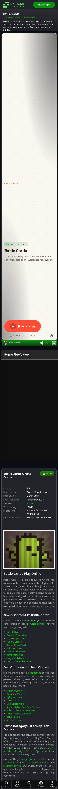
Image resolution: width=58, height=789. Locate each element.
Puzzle (30, 590)
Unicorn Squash (14, 735)
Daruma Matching (16, 738)
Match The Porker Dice (18, 748)
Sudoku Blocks (14, 728)
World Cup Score (15, 725)
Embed (47, 560)
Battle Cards (12, 430)
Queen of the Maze (17, 722)
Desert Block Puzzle (16, 732)
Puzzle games (37, 710)
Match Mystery (14, 777)
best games (34, 759)
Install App (44, 4)
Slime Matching (14, 741)
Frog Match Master (16, 745)
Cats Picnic (12, 719)
